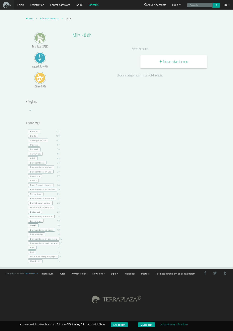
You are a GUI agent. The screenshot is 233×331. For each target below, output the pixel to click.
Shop (79, 5)
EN (227, 4)
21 (44, 207)
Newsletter (98, 274)
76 (44, 149)
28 (44, 172)
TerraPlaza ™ (31, 273)
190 (44, 136)
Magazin (94, 5)
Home (32, 19)
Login (20, 5)
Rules (62, 274)
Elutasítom (146, 324)
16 (44, 239)
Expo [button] (176, 5)
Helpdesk (130, 274)
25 (44, 181)
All (30, 110)
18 (44, 221)
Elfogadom (119, 324)
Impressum (47, 274)
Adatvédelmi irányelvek (174, 324)
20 (44, 212)
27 (44, 176)
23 (44, 190)
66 (44, 154)
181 (44, 140)
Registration (37, 5)
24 (44, 185)
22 (44, 194)
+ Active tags (33, 124)
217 (44, 132)
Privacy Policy (78, 274)
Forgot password (60, 5)
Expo (115, 274)
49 (44, 158)
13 (44, 261)
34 (44, 163)
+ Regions (31, 102)
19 (44, 216)
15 (44, 252)
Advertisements (155, 5)
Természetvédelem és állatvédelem (175, 274)
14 (44, 257)
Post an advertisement (174, 61)
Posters (145, 274)
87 (44, 145)
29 (44, 167)
